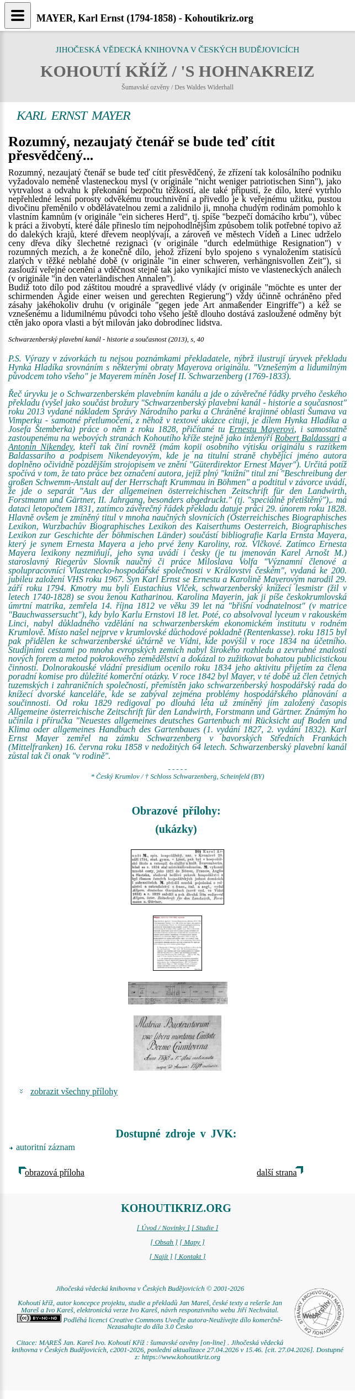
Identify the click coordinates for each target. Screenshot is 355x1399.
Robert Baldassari (307, 438)
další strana (276, 1172)
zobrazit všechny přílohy (74, 1091)
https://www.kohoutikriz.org (181, 1357)
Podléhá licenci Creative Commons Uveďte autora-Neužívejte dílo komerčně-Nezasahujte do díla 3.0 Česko (149, 1323)
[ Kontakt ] (190, 1256)
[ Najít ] (160, 1256)
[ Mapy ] (192, 1242)
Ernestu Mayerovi (261, 429)
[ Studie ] (205, 1228)
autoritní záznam (45, 1147)
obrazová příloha (54, 1172)
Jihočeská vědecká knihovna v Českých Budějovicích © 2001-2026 (150, 1288)
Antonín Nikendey (40, 446)
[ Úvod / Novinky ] (163, 1228)
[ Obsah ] (164, 1242)
